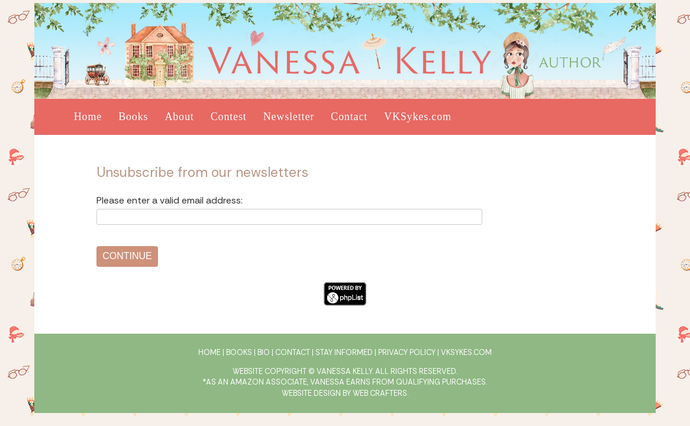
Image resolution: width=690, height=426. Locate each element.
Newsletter (288, 116)
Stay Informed (344, 352)
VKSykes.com (418, 116)
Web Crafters (380, 393)
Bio (263, 352)
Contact (349, 116)
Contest (229, 116)
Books (133, 116)
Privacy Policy (407, 352)
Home (88, 116)
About (179, 116)
